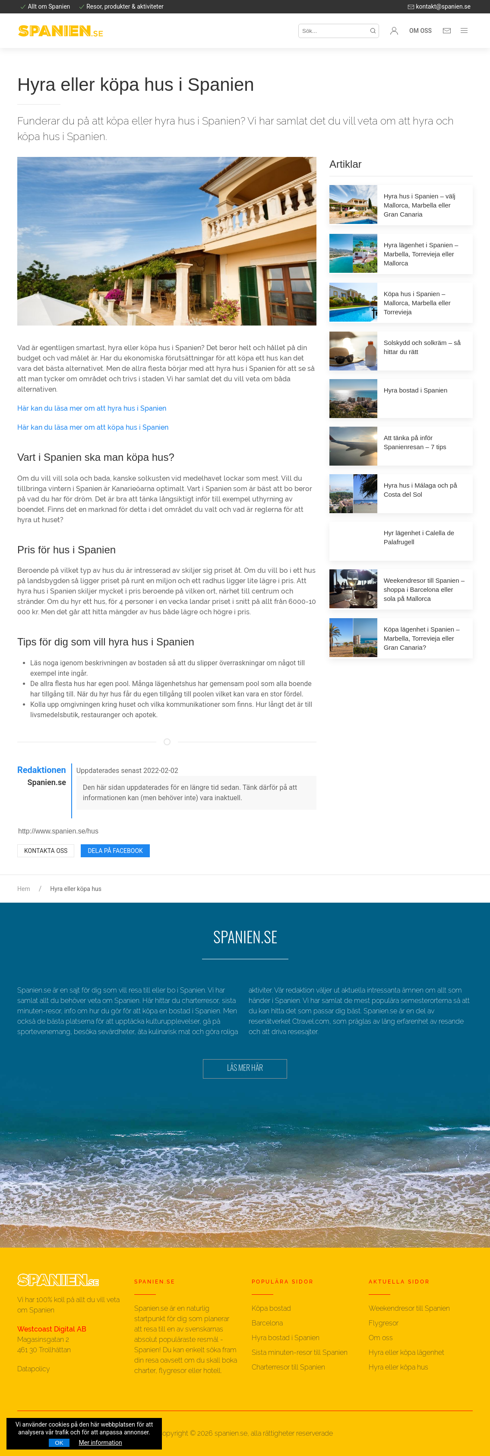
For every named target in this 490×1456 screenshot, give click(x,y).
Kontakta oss (45, 850)
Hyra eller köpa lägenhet (406, 1352)
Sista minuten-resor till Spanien (300, 1352)
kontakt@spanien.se (439, 6)
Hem (23, 888)
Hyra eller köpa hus (398, 1367)
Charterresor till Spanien (288, 1367)
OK (59, 1443)
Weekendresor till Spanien (409, 1308)
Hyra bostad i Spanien (285, 1338)
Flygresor (383, 1323)
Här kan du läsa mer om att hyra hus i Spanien (91, 408)
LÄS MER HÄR (245, 1069)
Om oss (420, 30)
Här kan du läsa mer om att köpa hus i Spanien (92, 427)
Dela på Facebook (115, 850)
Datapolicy (33, 1369)
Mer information (100, 1442)
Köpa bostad (271, 1308)
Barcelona (267, 1323)
